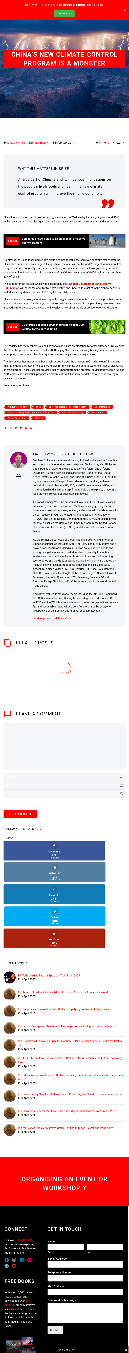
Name (52, 1197)
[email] (64, 785)
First (50, 1208)
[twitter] (7, 1222)
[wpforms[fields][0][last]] (105, 1203)
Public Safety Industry (72, 412)
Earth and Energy (38, 142)
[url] (64, 794)
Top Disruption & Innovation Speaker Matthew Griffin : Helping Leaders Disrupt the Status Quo (70, 999)
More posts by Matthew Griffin (54, 618)
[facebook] (7, 1216)
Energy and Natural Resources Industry (67, 407)
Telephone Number (60, 1229)
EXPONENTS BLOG (109, 1338)
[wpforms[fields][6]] (85, 1235)
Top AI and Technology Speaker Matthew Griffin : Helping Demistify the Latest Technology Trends (70, 1016)
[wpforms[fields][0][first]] (66, 1203)
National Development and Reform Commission (31, 412)
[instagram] (14, 1216)
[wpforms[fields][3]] (85, 1248)
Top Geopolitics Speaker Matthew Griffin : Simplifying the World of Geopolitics (63, 965)
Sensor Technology (17, 418)
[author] (64, 777)
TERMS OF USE (78, 1342)
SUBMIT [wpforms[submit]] (55, 1286)
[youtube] (14, 1222)
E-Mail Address (58, 1215)
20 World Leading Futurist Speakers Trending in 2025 (49, 932)
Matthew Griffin (16, 142)
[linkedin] (22, 1216)
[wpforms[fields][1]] (85, 1221)
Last (89, 1208)
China (38, 407)
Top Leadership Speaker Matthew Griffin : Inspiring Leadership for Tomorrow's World (67, 982)
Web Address (56, 1243)
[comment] (64, 746)
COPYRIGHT (88, 1338)
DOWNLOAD (64, 13)
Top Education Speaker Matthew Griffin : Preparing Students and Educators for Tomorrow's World (70, 1033)
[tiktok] (29, 1216)
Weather (39, 418)
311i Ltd (29, 1338)
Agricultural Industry (17, 407)
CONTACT (74, 1338)
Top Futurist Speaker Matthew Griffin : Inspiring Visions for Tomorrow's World (63, 949)
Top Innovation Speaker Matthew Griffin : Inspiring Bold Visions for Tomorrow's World (67, 1067)
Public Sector (97, 412)
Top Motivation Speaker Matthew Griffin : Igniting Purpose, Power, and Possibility (65, 1084)
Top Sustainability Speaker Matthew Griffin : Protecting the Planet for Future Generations (69, 1050)
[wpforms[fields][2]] (85, 1269)
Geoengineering (102, 407)
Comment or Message (63, 1256)
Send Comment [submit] (20, 814)
